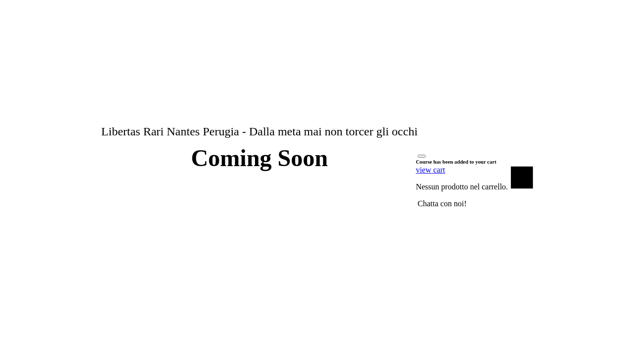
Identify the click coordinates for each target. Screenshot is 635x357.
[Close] (422, 156)
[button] (442, 203)
